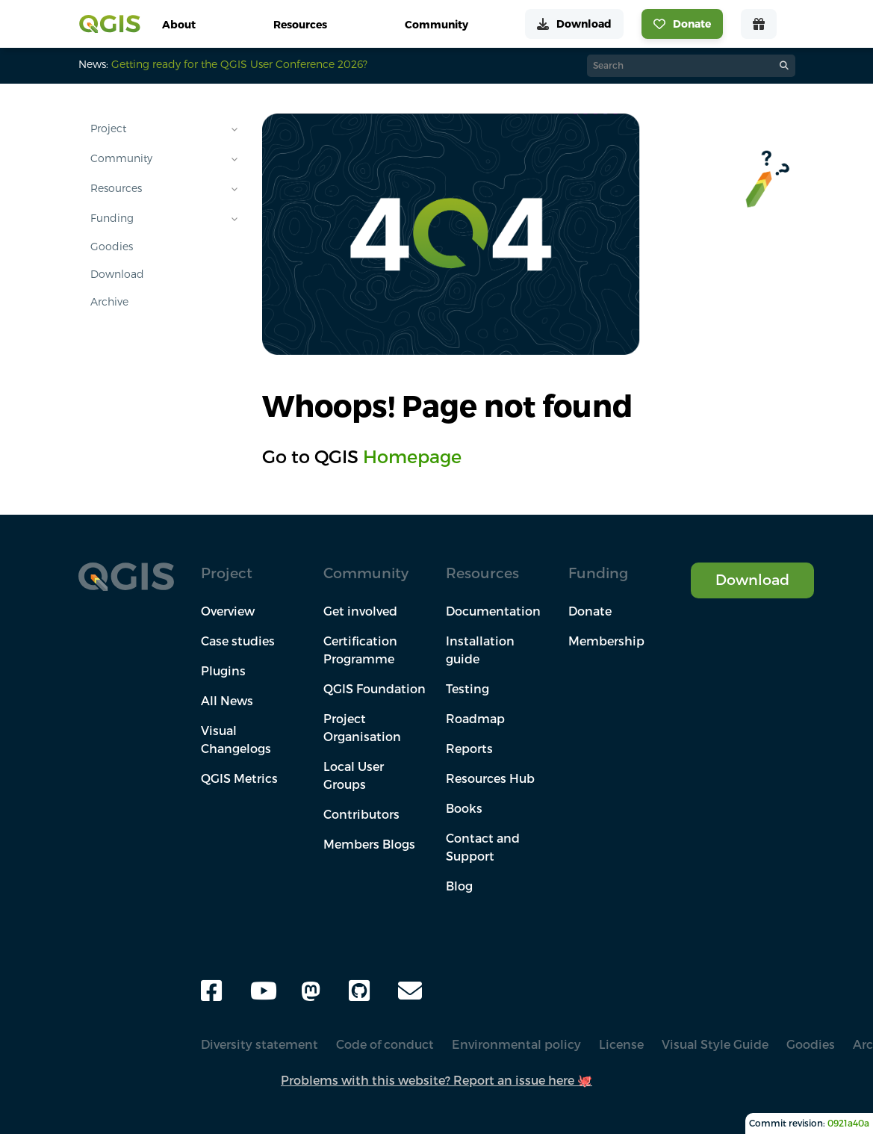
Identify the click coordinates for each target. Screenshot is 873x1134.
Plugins (223, 671)
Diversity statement (259, 1044)
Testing (467, 689)
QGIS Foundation (374, 689)
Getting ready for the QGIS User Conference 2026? (239, 64)
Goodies (111, 246)
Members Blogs (369, 844)
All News (227, 701)
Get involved (360, 611)
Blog (459, 886)
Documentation (493, 611)
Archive (109, 302)
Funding (112, 218)
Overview (228, 611)
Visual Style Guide (715, 1044)
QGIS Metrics (239, 778)
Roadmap (475, 719)
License (621, 1044)
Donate (590, 611)
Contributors (361, 814)
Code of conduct (385, 1044)
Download (117, 274)
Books (464, 808)
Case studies (238, 641)
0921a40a (848, 1123)
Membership (606, 641)
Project (108, 128)
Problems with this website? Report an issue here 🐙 (436, 1080)
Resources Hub (490, 778)
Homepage (412, 456)
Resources (116, 188)
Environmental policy (516, 1044)
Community (121, 158)
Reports (469, 749)
